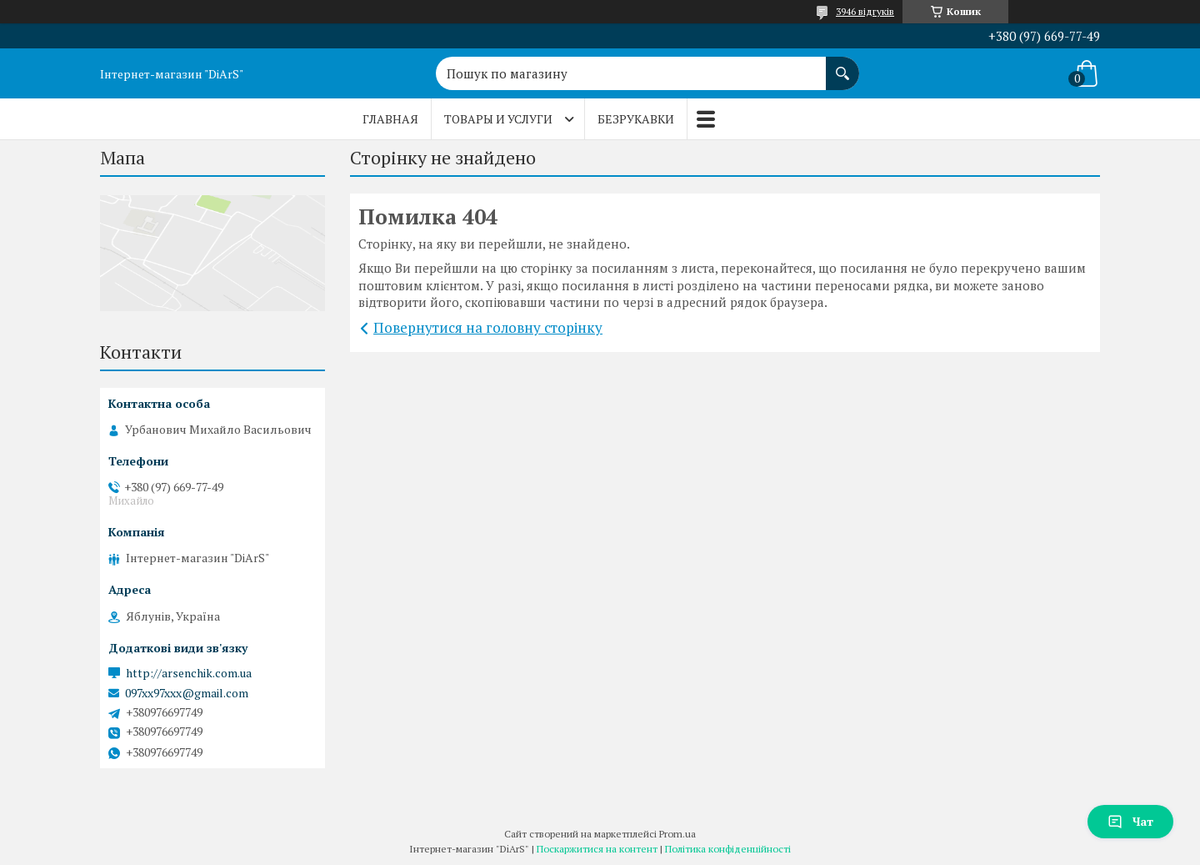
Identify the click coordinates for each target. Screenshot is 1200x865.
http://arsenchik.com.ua (189, 673)
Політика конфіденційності (728, 848)
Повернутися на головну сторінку (487, 327)
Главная (390, 119)
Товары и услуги (498, 119)
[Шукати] (842, 65)
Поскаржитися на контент (597, 848)
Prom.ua (677, 833)
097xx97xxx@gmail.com (186, 693)
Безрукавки (636, 119)
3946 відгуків (865, 11)
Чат (1130, 821)
